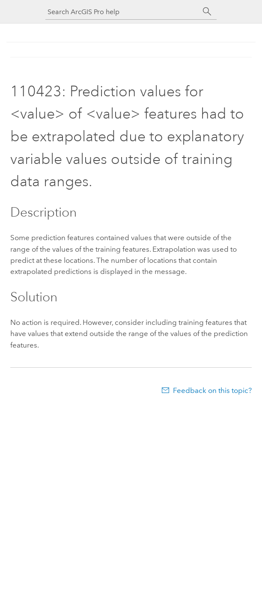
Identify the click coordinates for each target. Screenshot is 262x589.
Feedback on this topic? (212, 390)
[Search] (207, 11)
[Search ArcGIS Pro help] (122, 11)
